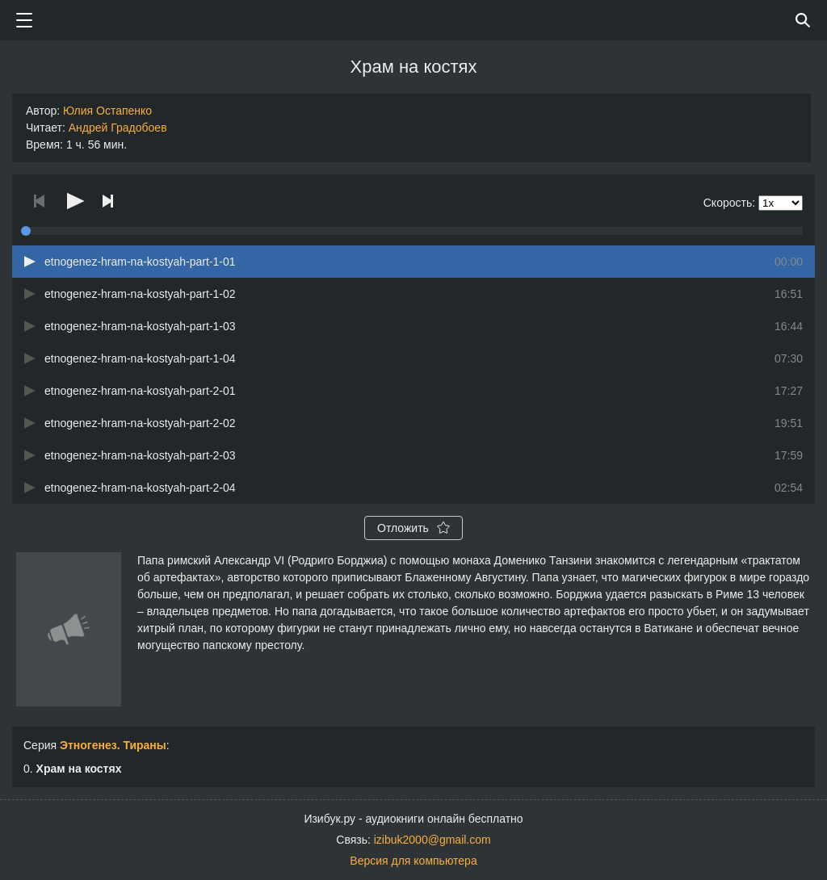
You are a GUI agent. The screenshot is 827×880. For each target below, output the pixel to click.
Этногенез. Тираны (113, 745)
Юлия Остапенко (107, 110)
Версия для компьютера (413, 860)
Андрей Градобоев (118, 127)
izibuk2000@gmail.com (432, 839)
